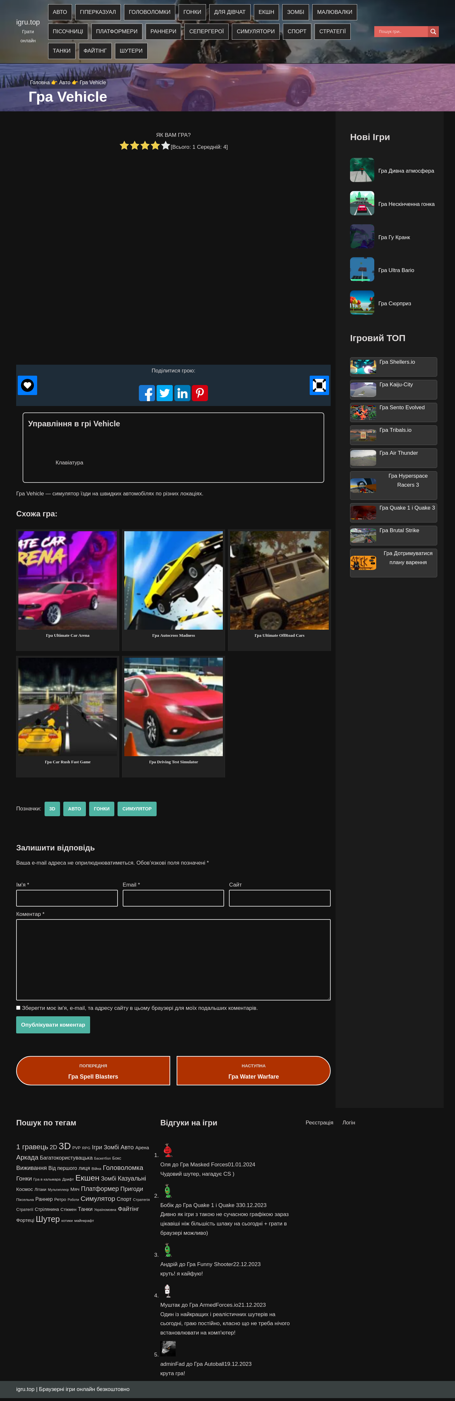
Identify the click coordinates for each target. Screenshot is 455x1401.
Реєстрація (320, 1126)
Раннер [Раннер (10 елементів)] (44, 1202)
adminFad (172, 1367)
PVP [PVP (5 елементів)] (76, 1150)
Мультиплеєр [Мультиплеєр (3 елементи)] (58, 1192)
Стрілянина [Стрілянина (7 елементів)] (47, 1212)
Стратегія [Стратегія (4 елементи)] (141, 1203)
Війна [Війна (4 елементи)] (96, 1171)
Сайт (235, 886)
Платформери (117, 32)
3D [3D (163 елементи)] (65, 1148)
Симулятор (137, 810)
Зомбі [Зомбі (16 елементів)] (108, 1181)
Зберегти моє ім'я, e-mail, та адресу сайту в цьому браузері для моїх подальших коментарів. (140, 1011)
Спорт (298, 32)
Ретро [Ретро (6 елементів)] (60, 1202)
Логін (349, 1126)
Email (131, 886)
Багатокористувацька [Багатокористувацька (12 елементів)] (66, 1161)
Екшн (268, 12)
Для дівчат (231, 12)
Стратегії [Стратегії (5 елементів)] (24, 1212)
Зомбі (297, 12)
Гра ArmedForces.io (213, 1308)
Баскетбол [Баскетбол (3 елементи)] (102, 1161)
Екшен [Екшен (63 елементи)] (87, 1180)
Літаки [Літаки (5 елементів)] (41, 1192)
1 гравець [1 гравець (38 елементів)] (32, 1150)
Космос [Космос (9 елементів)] (24, 1192)
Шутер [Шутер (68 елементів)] (48, 1221)
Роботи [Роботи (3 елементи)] (73, 1203)
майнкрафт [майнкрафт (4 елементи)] (84, 1223)
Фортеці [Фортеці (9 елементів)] (25, 1223)
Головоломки (150, 12)
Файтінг (95, 51)
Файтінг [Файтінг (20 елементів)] (128, 1212)
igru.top (28, 22)
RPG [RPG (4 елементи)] (86, 1151)
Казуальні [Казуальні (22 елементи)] (132, 1181)
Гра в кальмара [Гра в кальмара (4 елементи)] (47, 1182)
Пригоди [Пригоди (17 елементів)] (131, 1191)
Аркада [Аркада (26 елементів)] (27, 1160)
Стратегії (334, 32)
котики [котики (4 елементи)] (67, 1223)
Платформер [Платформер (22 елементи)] (100, 1191)
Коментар (30, 916)
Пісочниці (68, 32)
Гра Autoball (209, 1367)
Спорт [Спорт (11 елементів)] (124, 1202)
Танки (62, 51)
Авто (60, 12)
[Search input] (402, 31)
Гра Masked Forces (204, 1167)
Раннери (164, 32)
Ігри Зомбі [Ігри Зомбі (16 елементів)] (105, 1150)
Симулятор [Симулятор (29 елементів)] (97, 1201)
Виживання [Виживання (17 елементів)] (31, 1170)
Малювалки (336, 12)
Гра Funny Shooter (210, 1267)
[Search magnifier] (433, 31)
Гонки (193, 12)
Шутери (131, 51)
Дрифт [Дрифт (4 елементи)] (68, 1182)
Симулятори (257, 32)
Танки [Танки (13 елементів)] (85, 1212)
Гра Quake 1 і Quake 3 (211, 1208)
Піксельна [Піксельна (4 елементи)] (25, 1203)
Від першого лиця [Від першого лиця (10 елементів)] (69, 1171)
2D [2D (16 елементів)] (53, 1150)
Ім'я (22, 886)
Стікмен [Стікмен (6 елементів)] (68, 1212)
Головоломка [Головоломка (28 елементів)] (123, 1170)
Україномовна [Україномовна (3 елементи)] (105, 1213)
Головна (40, 83)
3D (52, 810)
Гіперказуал (98, 12)
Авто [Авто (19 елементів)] (127, 1150)
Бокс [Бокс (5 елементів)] (116, 1161)
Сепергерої (207, 32)
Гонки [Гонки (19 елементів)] (24, 1181)
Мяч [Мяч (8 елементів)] (74, 1192)
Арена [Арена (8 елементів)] (142, 1150)
